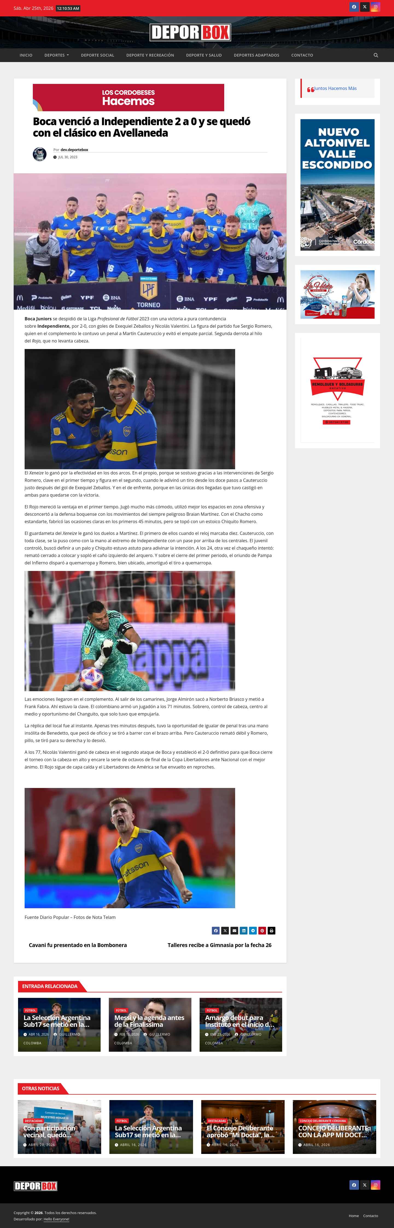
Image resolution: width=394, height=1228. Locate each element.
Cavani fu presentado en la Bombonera (76, 945)
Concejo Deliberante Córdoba (323, 1121)
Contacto (302, 55)
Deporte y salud (204, 55)
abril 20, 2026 (41, 1144)
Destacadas (33, 1121)
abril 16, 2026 (133, 1144)
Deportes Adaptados (256, 55)
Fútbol (30, 1010)
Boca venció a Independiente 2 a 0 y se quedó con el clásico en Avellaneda (141, 127)
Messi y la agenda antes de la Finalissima (149, 1021)
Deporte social (97, 55)
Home (354, 1215)
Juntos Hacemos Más (335, 88)
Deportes (57, 55)
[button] (376, 55)
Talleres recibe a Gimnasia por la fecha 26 (222, 945)
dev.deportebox (74, 149)
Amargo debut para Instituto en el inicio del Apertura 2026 (239, 1024)
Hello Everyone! (56, 1219)
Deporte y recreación (150, 55)
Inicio (26, 55)
